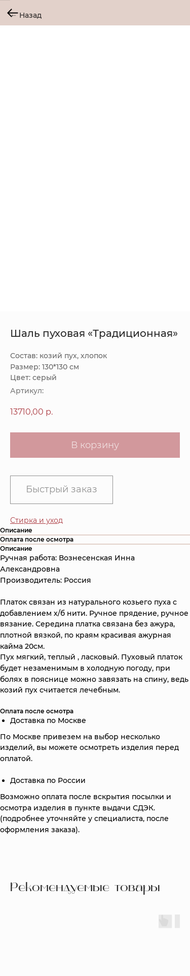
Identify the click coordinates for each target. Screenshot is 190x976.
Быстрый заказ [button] (61, 489)
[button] (36, 520)
